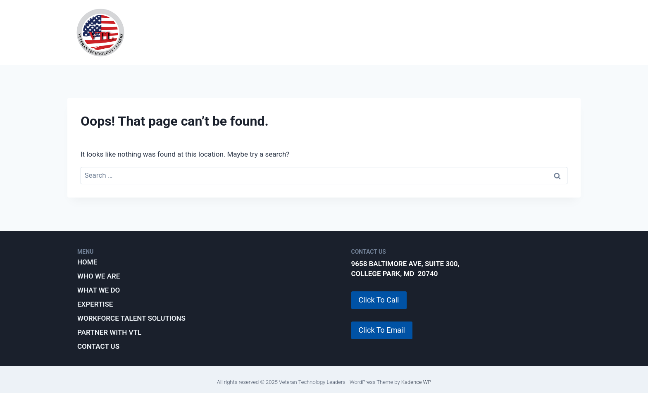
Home (87, 262)
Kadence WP (416, 382)
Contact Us (98, 346)
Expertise (336, 32)
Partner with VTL (537, 32)
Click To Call (379, 299)
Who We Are (211, 32)
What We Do (275, 32)
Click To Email (382, 330)
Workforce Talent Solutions (429, 32)
